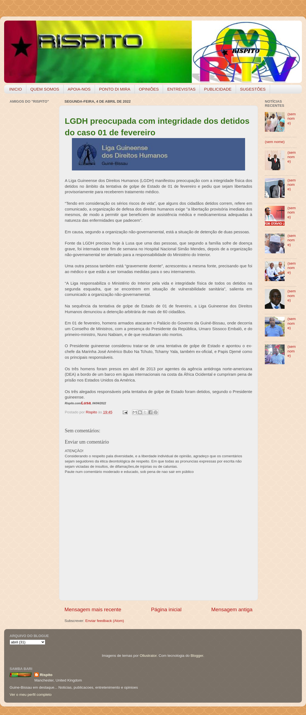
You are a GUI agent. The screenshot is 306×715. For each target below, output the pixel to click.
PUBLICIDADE (217, 89)
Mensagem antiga (231, 609)
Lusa (86, 403)
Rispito (46, 675)
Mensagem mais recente (92, 609)
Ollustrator (148, 656)
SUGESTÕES (253, 89)
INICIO (15, 89)
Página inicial (166, 609)
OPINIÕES (149, 89)
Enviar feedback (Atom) (104, 621)
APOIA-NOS (79, 89)
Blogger (196, 656)
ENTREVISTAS (181, 89)
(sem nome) (291, 118)
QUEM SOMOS (44, 89)
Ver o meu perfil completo (31, 694)
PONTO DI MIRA (114, 89)
